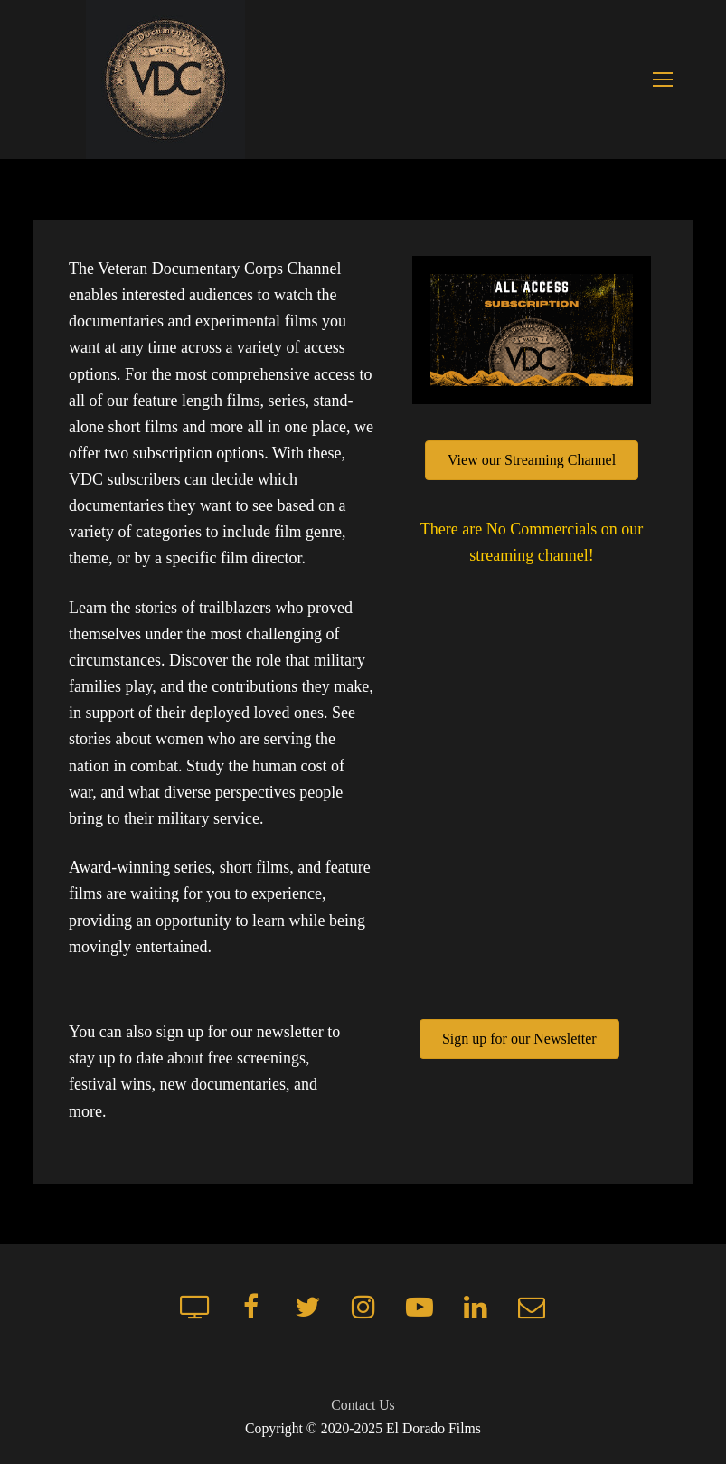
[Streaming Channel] (195, 1306)
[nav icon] (662, 80)
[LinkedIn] (475, 1306)
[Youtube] (419, 1306)
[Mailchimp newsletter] (531, 1306)
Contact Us (362, 1404)
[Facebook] (251, 1306)
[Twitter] (307, 1306)
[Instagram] (363, 1306)
